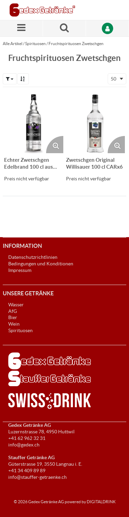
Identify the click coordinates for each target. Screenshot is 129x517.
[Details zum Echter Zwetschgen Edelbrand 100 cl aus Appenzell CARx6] (33, 123)
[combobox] (117, 79)
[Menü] (21, 28)
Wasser (16, 304)
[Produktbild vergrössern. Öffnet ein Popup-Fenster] (54, 144)
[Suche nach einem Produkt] (64, 28)
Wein (14, 324)
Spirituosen (35, 43)
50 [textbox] (113, 79)
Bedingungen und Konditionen (40, 263)
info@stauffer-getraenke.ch (37, 477)
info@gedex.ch (24, 444)
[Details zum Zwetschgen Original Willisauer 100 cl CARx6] (95, 123)
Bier (12, 317)
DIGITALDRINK (101, 501)
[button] (10, 78)
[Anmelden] (107, 28)
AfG (12, 311)
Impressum (19, 270)
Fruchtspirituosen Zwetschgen (76, 43)
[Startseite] (42, 10)
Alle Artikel (12, 43)
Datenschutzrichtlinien (32, 257)
